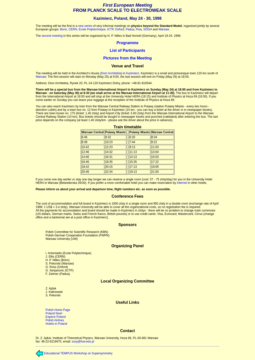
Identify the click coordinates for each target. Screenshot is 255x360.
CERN (73, 29)
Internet (182, 183)
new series (85, 26)
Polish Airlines (55, 320)
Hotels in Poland (56, 323)
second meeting (52, 36)
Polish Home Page (58, 310)
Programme (127, 43)
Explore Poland (56, 317)
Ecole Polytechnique (92, 29)
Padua (130, 29)
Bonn (63, 29)
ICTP (110, 29)
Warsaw (163, 29)
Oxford (119, 29)
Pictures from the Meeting (127, 58)
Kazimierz (132, 73)
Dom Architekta (111, 73)
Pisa (139, 29)
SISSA (147, 29)
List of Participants (127, 50)
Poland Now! (54, 313)
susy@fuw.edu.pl (83, 341)
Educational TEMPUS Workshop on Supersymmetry (74, 353)
